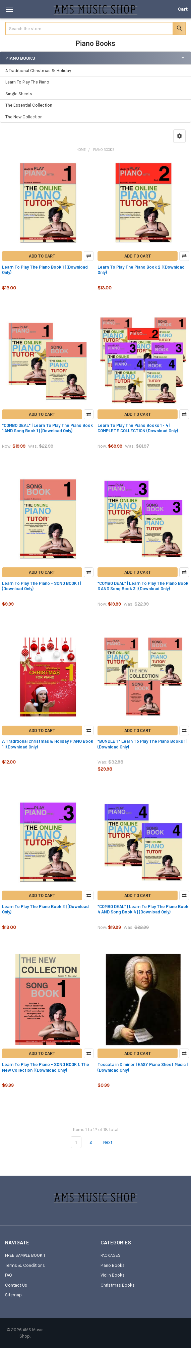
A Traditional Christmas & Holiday (38, 70)
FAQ (8, 1275)
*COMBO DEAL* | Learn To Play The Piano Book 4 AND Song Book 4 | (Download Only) (143, 909)
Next (111, 1142)
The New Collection (24, 116)
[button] (179, 136)
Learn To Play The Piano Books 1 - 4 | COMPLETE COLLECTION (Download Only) (138, 428)
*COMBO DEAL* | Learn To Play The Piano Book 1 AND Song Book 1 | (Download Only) (47, 428)
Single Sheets (18, 93)
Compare (88, 256)
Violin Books (113, 1275)
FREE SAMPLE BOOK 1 (25, 1255)
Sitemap (13, 1294)
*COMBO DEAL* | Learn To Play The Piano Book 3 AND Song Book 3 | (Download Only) (143, 585)
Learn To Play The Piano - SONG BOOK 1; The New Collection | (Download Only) (45, 1067)
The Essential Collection (28, 105)
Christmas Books (118, 1285)
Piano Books (113, 1265)
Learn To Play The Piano (27, 82)
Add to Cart (42, 256)
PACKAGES (111, 1255)
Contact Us (16, 1285)
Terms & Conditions (25, 1265)
